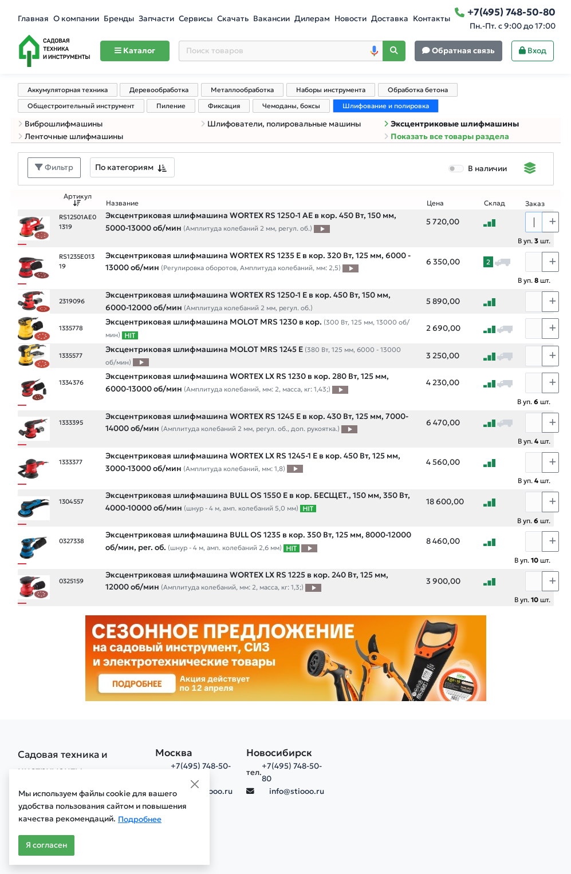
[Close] (194, 784)
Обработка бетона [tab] (418, 90)
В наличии (487, 168)
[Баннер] (285, 657)
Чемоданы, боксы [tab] (291, 106)
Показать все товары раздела (446, 136)
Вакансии (271, 18)
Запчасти (156, 18)
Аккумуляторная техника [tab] (67, 90)
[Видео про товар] (322, 228)
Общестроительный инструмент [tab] (81, 106)
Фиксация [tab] (224, 106)
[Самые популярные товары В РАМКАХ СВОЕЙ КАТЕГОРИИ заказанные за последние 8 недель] (130, 335)
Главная (33, 18)
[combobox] (132, 167)
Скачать (233, 18)
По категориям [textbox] (124, 167)
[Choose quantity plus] (550, 222)
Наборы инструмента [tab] (330, 90)
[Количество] (533, 222)
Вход (532, 51)
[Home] (54, 51)
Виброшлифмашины (60, 124)
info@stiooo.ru (296, 791)
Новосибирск (279, 752)
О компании (76, 18)
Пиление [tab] (171, 106)
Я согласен (46, 845)
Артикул (78, 199)
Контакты (431, 18)
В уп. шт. (534, 240)
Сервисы (195, 18)
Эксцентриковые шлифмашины (451, 124)
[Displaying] (530, 169)
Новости (350, 18)
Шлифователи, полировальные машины (280, 124)
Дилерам (312, 18)
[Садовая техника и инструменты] (79, 762)
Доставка (389, 18)
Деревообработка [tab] (158, 90)
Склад (494, 203)
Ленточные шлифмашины (70, 136)
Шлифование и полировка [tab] (385, 106)
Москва (173, 752)
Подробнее (140, 819)
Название (122, 203)
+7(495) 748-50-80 (292, 772)
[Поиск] (394, 51)
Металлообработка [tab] (242, 90)
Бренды (119, 18)
